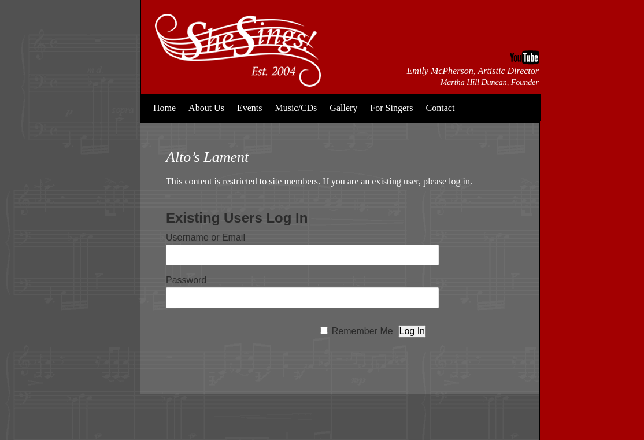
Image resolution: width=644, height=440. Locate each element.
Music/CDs (296, 108)
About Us (206, 108)
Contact (440, 108)
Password (186, 280)
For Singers (391, 108)
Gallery (343, 108)
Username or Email (205, 237)
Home (164, 108)
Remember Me (362, 331)
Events (249, 108)
